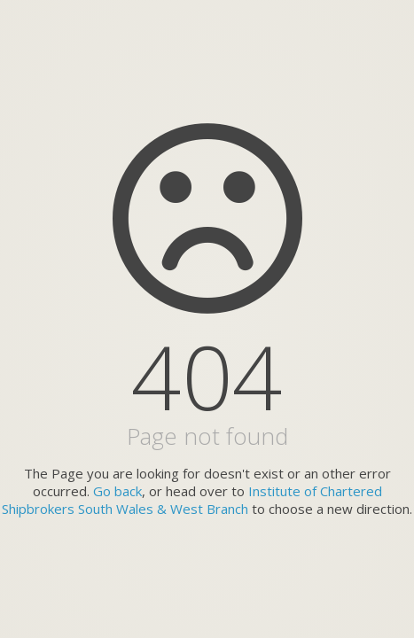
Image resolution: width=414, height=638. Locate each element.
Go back (117, 491)
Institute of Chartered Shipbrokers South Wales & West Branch (192, 499)
